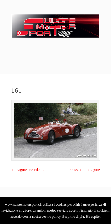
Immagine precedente (27, 169)
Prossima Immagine (84, 169)
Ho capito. (93, 217)
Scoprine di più (73, 217)
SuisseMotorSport (55, 24)
